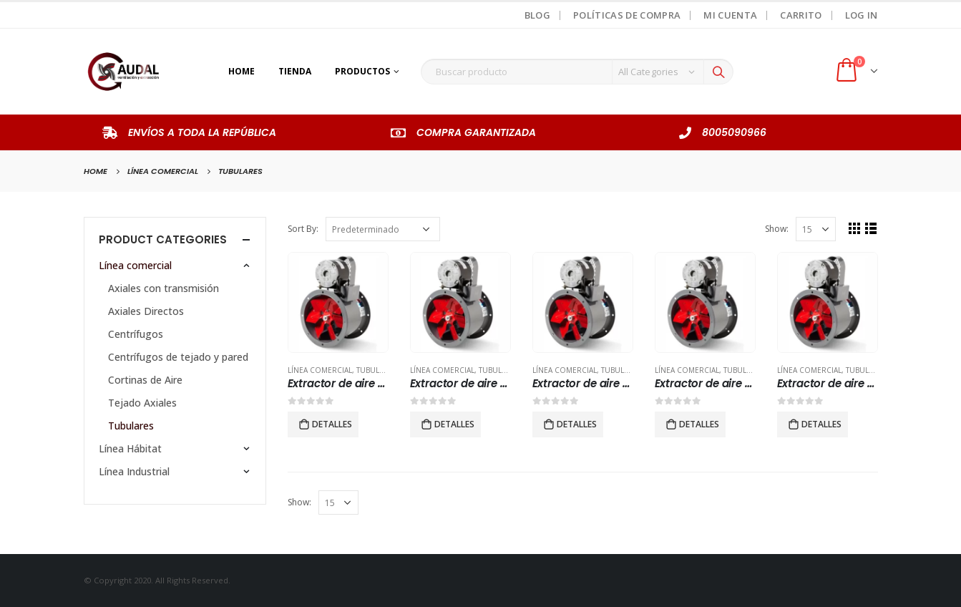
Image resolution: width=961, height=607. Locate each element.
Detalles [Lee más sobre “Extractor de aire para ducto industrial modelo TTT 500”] (699, 424)
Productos (362, 71)
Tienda (294, 71)
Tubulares (376, 370)
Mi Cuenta (730, 15)
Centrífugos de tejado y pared (178, 357)
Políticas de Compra (626, 15)
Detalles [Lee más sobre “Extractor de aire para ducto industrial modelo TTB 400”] (454, 424)
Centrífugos (135, 334)
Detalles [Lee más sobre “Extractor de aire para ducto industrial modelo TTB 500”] (577, 424)
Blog (537, 15)
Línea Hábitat (130, 448)
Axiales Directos (146, 311)
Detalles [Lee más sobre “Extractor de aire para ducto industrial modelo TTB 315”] (332, 424)
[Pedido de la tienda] (383, 229)
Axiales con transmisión (163, 288)
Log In (861, 15)
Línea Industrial (134, 471)
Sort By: (303, 229)
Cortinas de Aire (145, 380)
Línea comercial (320, 370)
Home (241, 71)
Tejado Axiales (142, 402)
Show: (777, 229)
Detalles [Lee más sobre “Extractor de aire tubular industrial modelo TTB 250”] (821, 424)
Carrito (800, 15)
